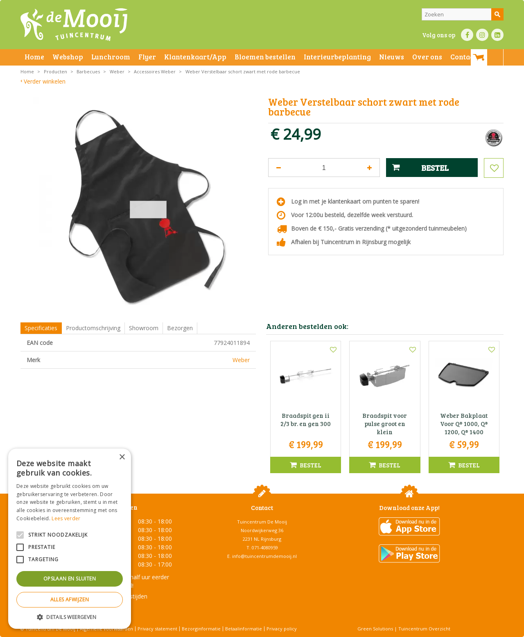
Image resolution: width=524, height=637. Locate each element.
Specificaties (41, 328)
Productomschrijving (93, 328)
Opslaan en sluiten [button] (69, 578)
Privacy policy (282, 629)
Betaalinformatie (243, 629)
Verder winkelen (45, 81)
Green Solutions (375, 629)
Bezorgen (180, 328)
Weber (241, 360)
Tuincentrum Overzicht (424, 629)
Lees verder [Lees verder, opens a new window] (66, 518)
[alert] (69, 539)
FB (467, 35)
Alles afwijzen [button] (69, 599)
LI (497, 35)
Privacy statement (157, 629)
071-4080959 (265, 547)
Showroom (143, 328)
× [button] (122, 457)
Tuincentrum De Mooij (262, 522)
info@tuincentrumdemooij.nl (264, 556)
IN (482, 35)
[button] (69, 617)
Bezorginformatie (201, 629)
